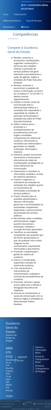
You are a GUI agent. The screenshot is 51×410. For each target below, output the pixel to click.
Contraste (46, 2)
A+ (34, 2)
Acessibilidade (26, 2)
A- (40, 2)
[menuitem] (5, 14)
